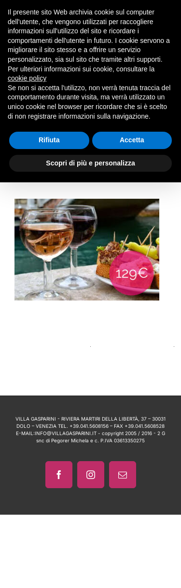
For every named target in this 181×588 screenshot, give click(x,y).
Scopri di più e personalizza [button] (90, 163)
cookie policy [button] (27, 78)
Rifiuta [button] (49, 140)
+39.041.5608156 (89, 426)
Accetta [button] (132, 140)
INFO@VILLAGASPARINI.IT (66, 433)
